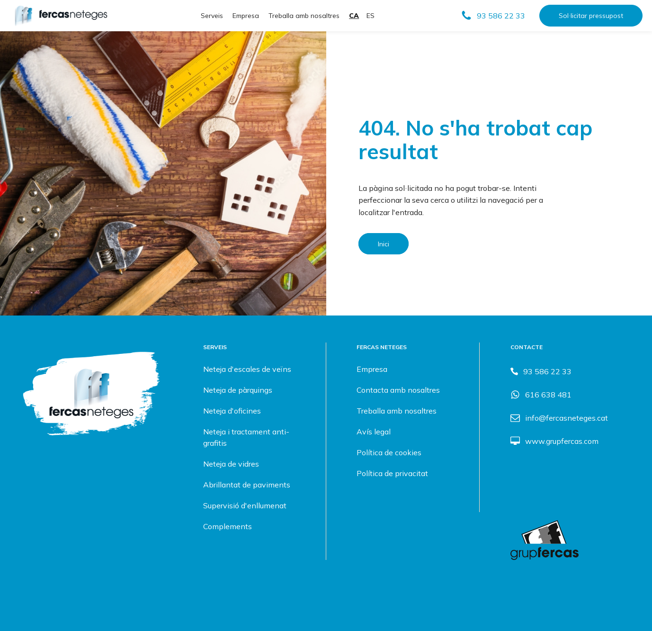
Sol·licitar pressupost (591, 15)
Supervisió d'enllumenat (244, 505)
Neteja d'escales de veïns (247, 369)
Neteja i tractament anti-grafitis (246, 437)
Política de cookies (389, 452)
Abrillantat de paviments (246, 484)
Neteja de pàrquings (237, 390)
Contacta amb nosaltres (398, 390)
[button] (493, 15)
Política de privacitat (392, 473)
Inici (383, 243)
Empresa (245, 15)
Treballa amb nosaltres (303, 15)
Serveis (212, 15)
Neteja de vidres (231, 464)
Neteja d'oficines (232, 410)
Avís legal (374, 431)
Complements (227, 526)
